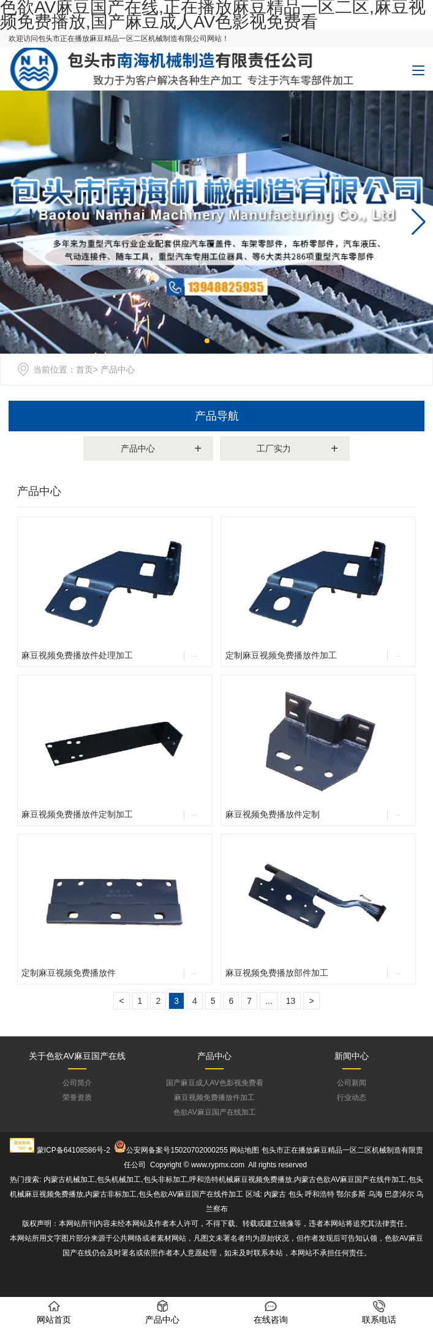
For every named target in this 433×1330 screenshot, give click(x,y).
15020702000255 (198, 1150)
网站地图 (244, 1150)
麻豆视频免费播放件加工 (214, 1097)
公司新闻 (351, 1083)
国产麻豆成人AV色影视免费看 (214, 1083)
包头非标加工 (165, 1179)
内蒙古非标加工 (111, 1194)
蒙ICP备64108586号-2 (73, 1150)
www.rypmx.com (217, 1165)
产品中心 (138, 448)
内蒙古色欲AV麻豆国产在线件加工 (350, 1179)
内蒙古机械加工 (69, 1179)
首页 (84, 369)
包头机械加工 (119, 1179)
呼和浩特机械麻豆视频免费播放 (240, 1179)
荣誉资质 (77, 1097)
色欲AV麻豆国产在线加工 (214, 1112)
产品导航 (217, 416)
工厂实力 (274, 448)
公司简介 (77, 1083)
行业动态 (351, 1097)
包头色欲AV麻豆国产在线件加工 (190, 1194)
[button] (418, 222)
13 (291, 1001)
